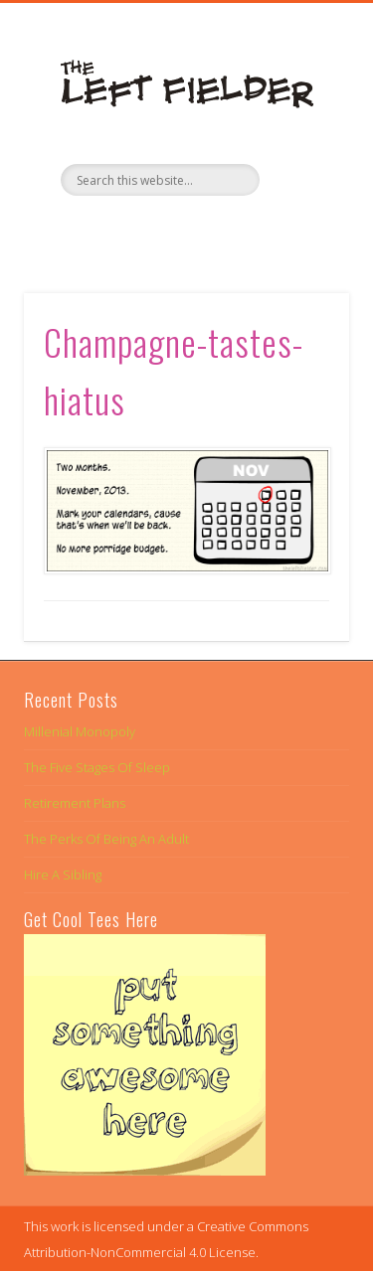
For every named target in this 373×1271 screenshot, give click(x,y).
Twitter (184, 229)
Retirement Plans (74, 803)
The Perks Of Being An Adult (106, 839)
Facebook (143, 229)
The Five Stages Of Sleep (97, 767)
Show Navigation (301, 178)
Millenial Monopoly (79, 731)
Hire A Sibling (62, 874)
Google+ (225, 229)
